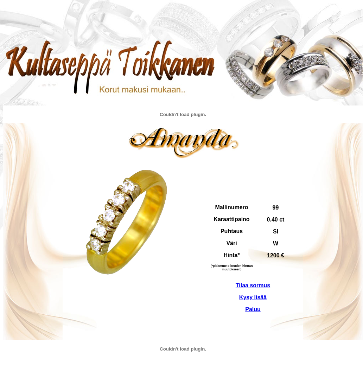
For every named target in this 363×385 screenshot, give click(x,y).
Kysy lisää (253, 297)
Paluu (253, 309)
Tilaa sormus (253, 285)
